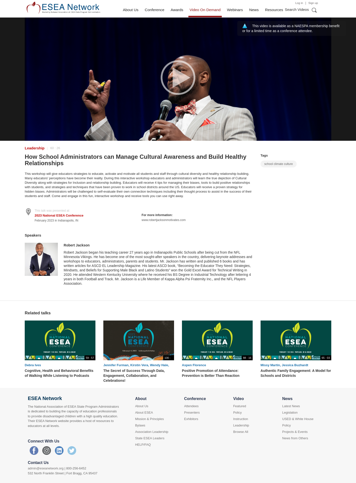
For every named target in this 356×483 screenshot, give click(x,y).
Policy (237, 412)
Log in (299, 2)
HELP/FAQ (143, 444)
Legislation (290, 412)
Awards (177, 10)
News (254, 10)
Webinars (235, 10)
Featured (239, 406)
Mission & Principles (149, 419)
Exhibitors (191, 419)
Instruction (240, 419)
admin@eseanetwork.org (46, 468)
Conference (154, 10)
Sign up (313, 2)
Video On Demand (205, 10)
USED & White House (297, 419)
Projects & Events (295, 432)
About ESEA (144, 412)
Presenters (192, 412)
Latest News (291, 406)
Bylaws (140, 425)
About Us (130, 10)
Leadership (34, 148)
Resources (274, 10)
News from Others (295, 438)
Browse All (240, 432)
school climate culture (278, 164)
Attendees (191, 406)
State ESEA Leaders (149, 438)
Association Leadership (151, 432)
